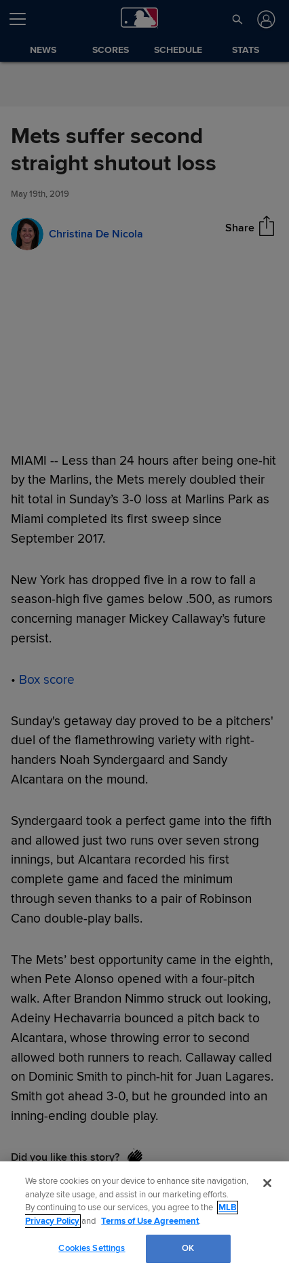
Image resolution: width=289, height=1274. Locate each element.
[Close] (267, 1183)
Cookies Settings (91, 1248)
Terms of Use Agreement (150, 1221)
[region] (144, 1217)
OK (188, 1248)
